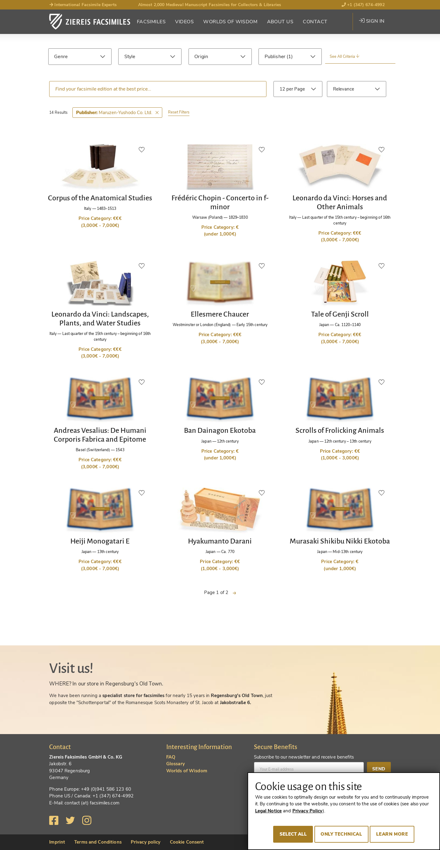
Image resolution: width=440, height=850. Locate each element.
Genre (61, 56)
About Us (280, 21)
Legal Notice (268, 811)
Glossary (175, 764)
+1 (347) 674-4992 (363, 5)
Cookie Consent (187, 842)
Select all (293, 834)
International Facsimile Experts (83, 5)
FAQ (170, 757)
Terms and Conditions (98, 842)
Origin (201, 56)
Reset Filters (178, 112)
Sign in (371, 21)
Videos (184, 21)
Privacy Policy (307, 811)
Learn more (392, 834)
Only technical (341, 834)
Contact (315, 21)
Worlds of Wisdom (230, 21)
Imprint (57, 842)
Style (129, 56)
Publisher (276, 56)
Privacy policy (146, 842)
